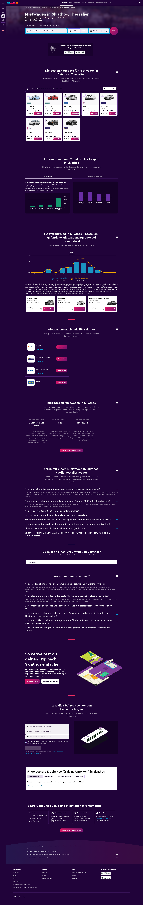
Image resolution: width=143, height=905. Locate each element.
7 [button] (59, 52)
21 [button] (59, 61)
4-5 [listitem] (40, 111)
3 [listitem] (72, 111)
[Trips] (3, 25)
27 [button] (55, 65)
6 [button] (55, 52)
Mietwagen (31, 7)
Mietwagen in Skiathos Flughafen (40, 786)
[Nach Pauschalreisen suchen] (3, 20)
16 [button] (68, 56)
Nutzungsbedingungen (60, 751)
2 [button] (68, 48)
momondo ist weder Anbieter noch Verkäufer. (75, 851)
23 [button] (68, 61)
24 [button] (42, 65)
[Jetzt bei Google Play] (112, 873)
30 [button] (68, 65)
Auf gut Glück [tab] (82, 776)
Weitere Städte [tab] (51, 776)
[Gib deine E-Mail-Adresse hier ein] (52, 737)
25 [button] (46, 65)
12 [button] (51, 56)
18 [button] (46, 61)
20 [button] (55, 61)
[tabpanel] (74, 199)
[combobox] (33, 26)
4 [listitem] (50, 111)
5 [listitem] (68, 111)
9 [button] (68, 52)
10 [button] (42, 56)
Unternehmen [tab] (51, 176)
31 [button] (42, 70)
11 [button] (46, 56)
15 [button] (64, 56)
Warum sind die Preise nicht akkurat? (75, 858)
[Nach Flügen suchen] (3, 8)
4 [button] (46, 52)
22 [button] (64, 61)
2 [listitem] (31, 111)
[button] (3, 3)
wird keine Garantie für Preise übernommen (74, 846)
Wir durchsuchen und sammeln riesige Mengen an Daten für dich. (75, 854)
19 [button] (51, 61)
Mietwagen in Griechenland (43, 7)
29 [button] (64, 65)
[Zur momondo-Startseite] (12, 3)
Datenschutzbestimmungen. (35, 753)
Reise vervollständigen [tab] (67, 776)
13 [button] (55, 56)
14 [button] (59, 56)
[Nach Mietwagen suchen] (3, 16)
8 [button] (64, 52)
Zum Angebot (41, 113)
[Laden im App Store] (112, 877)
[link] (51, 309)
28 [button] (60, 65)
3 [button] (42, 52)
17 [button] (42, 61)
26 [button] (51, 65)
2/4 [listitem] (114, 111)
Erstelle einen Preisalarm (106, 818)
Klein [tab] (74, 252)
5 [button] (96, 48)
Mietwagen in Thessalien (58, 7)
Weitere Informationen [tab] (98, 176)
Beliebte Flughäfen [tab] (37, 776)
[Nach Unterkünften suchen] (3, 12)
